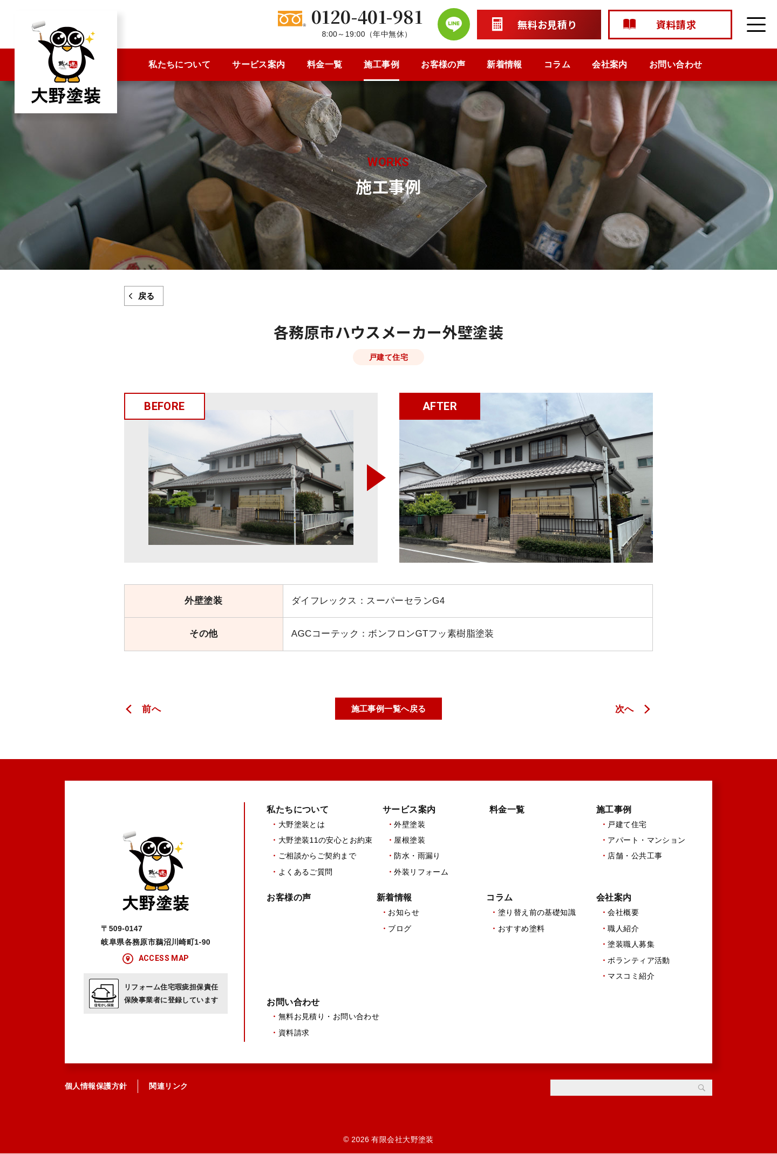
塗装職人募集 (631, 944)
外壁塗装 (409, 824)
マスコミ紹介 (631, 976)
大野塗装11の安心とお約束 (325, 840)
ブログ (399, 929)
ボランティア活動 (639, 960)
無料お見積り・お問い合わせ (329, 1017)
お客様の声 (443, 64)
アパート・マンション (646, 840)
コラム (557, 64)
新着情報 (504, 64)
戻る (146, 296)
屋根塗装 (409, 840)
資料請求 (294, 1033)
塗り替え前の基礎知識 (537, 913)
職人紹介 (623, 929)
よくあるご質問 (305, 872)
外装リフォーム (421, 872)
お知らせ (403, 913)
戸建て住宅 (627, 824)
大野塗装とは (301, 824)
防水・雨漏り (417, 856)
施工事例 (381, 64)
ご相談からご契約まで (317, 856)
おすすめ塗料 (521, 929)
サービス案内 (258, 64)
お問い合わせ (676, 64)
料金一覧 (325, 64)
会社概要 (623, 913)
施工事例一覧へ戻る (388, 708)
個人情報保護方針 (96, 1087)
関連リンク (168, 1087)
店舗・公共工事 (635, 856)
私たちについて (179, 64)
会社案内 (610, 64)
